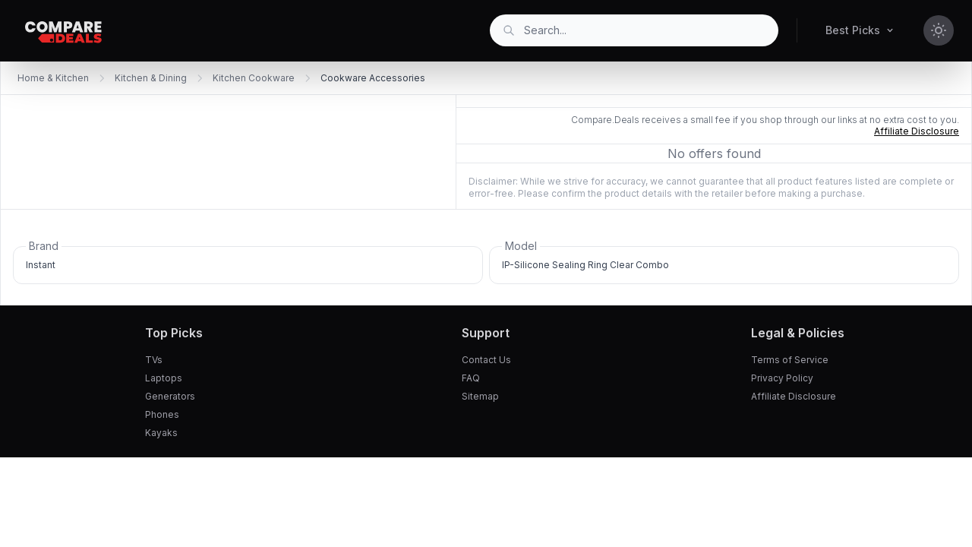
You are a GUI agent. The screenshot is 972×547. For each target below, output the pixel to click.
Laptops (163, 378)
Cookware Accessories (372, 78)
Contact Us (486, 359)
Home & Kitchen (53, 78)
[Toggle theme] (938, 30)
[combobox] (634, 30)
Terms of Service (789, 359)
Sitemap (480, 396)
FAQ (471, 378)
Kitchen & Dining (151, 78)
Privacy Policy (782, 378)
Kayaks (161, 432)
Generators (170, 396)
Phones (162, 414)
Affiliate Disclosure (793, 396)
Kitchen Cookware (254, 78)
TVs (154, 359)
